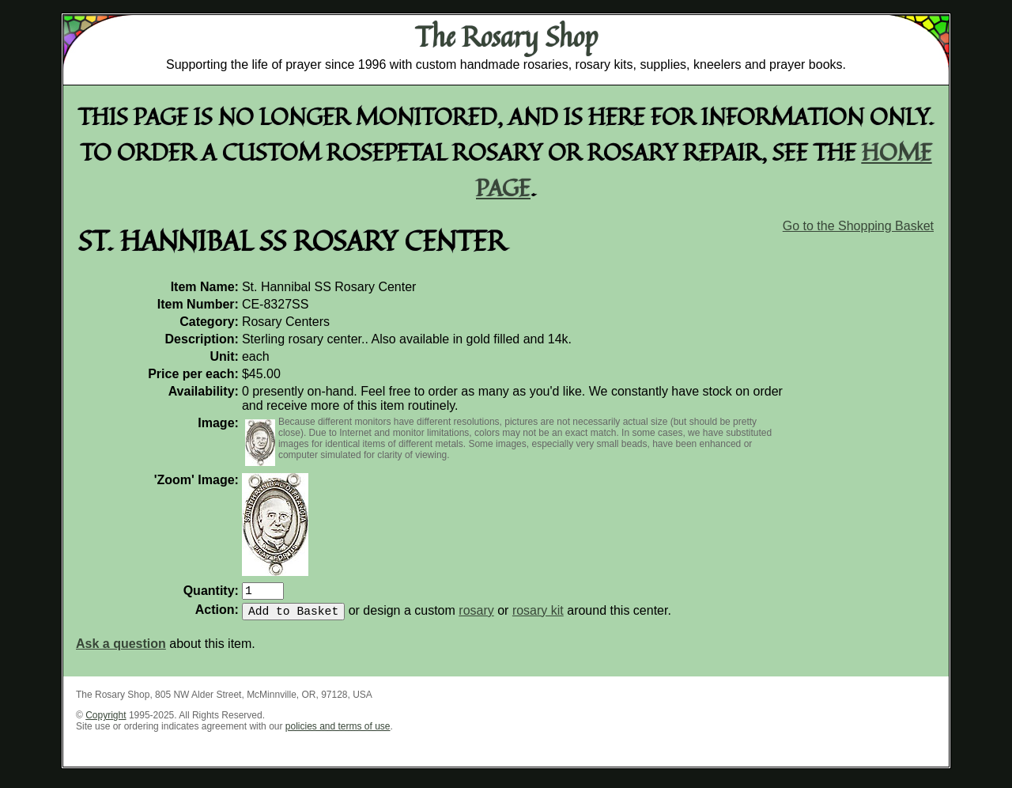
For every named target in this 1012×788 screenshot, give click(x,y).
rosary (476, 616)
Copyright (105, 721)
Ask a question (121, 650)
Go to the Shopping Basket (858, 226)
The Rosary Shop (506, 36)
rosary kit (538, 616)
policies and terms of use (338, 732)
